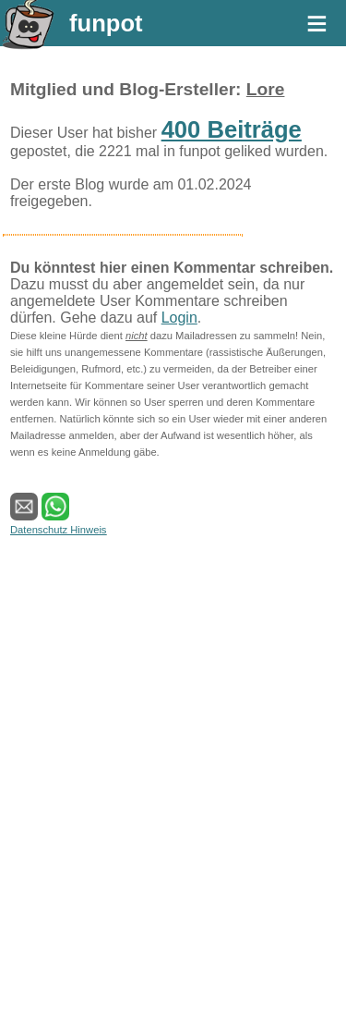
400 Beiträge (231, 129)
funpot (106, 23)
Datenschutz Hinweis (58, 529)
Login (179, 317)
